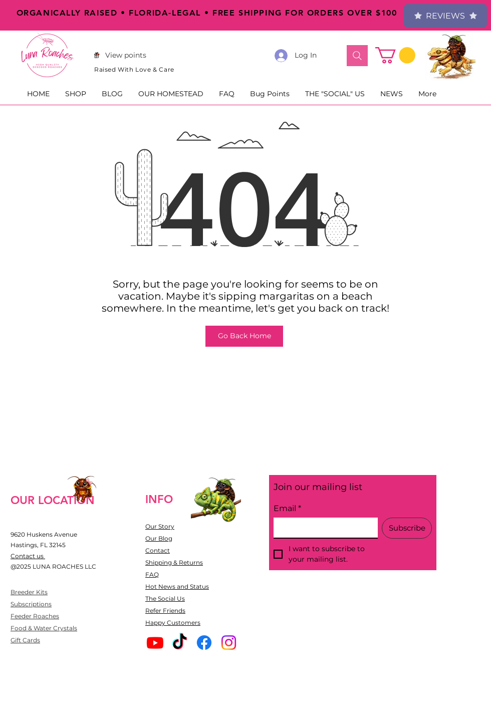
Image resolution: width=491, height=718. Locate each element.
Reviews (445, 16)
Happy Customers (172, 622)
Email (287, 509)
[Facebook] (204, 642)
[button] (395, 55)
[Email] (323, 528)
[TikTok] (179, 642)
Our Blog (158, 538)
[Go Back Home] (244, 336)
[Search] (357, 55)
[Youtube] (155, 642)
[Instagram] (228, 642)
